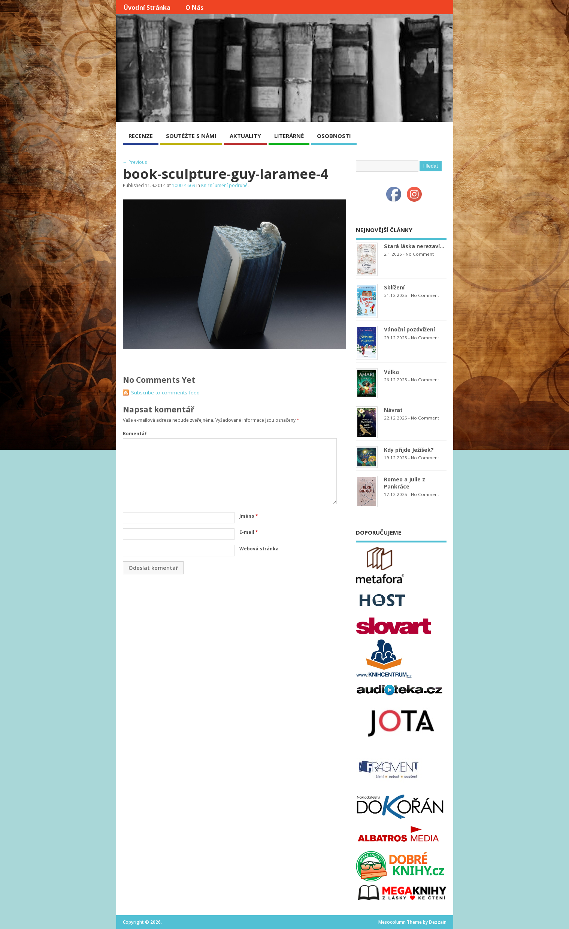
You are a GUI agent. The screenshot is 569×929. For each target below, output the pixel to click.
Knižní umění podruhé (224, 185)
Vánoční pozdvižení (409, 329)
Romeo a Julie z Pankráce (404, 483)
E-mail (248, 532)
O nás (194, 7)
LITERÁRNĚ (289, 135)
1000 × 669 (183, 185)
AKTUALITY (245, 135)
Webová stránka (259, 548)
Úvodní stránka (147, 7)
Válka (391, 371)
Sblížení (394, 287)
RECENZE (140, 135)
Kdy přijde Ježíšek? (409, 449)
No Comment (420, 254)
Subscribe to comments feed (165, 392)
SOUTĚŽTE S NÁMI (191, 135)
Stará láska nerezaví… (414, 246)
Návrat (393, 410)
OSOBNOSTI (334, 135)
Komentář (134, 433)
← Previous (135, 162)
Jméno (248, 516)
